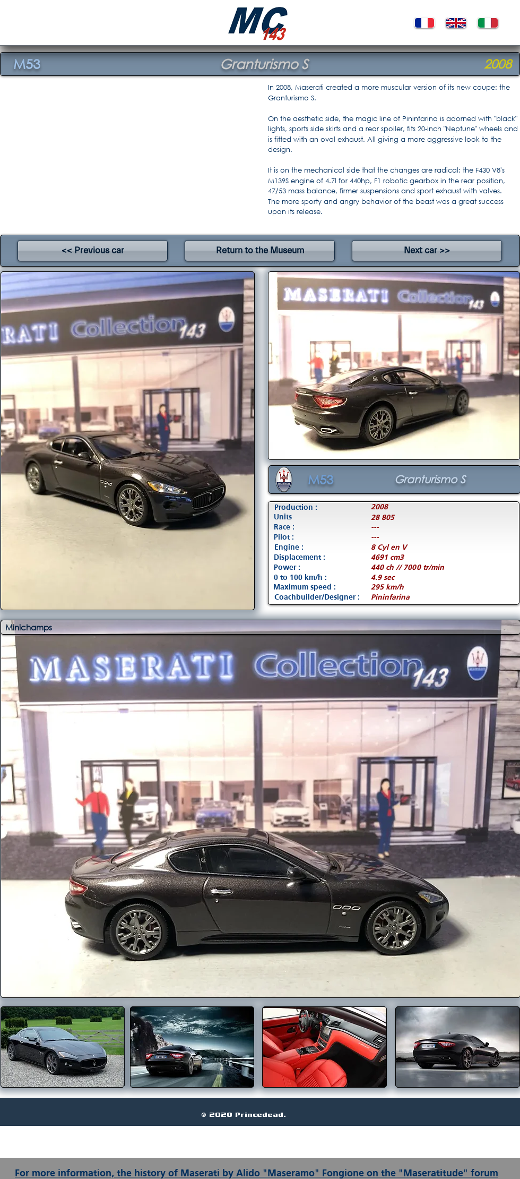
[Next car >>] (427, 250)
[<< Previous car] (93, 250)
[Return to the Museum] (260, 250)
